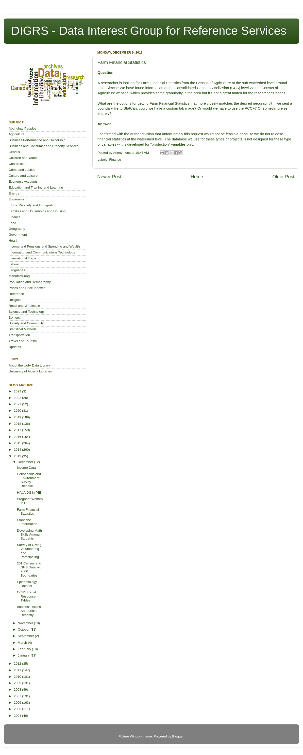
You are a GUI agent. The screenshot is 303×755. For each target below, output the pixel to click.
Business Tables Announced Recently (29, 611)
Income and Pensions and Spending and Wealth (44, 246)
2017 (18, 430)
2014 (18, 449)
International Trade (22, 258)
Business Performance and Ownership (37, 140)
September (26, 636)
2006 (18, 702)
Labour (14, 264)
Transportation (19, 335)
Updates (15, 347)
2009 (18, 683)
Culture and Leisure (23, 175)
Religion (15, 300)
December (26, 462)
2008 (18, 689)
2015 (18, 443)
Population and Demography (30, 282)
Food (12, 223)
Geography (17, 229)
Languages (17, 270)
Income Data (26, 467)
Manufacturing (19, 276)
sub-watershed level (258, 83)
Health (13, 240)
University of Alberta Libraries (30, 371)
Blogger (178, 736)
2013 (18, 456)
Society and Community (26, 323)
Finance (115, 159)
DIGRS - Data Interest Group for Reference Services (148, 30)
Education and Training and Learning (36, 187)
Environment (18, 199)
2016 (18, 437)
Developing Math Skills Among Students (29, 534)
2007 (18, 696)
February (25, 649)
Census (14, 152)
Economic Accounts (23, 181)
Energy (14, 193)
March (23, 642)
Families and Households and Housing (37, 211)
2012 (18, 663)
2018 (18, 424)
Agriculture (17, 134)
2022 (18, 398)
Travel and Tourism (23, 341)
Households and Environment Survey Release (29, 480)
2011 (18, 670)
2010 (18, 676)
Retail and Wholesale (24, 306)
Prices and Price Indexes (27, 288)
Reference (16, 294)
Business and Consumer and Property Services (44, 146)
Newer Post (109, 176)
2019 (18, 417)
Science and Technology (27, 311)
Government (18, 234)
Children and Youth (23, 158)
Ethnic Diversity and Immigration (32, 205)
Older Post (283, 176)
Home (197, 176)
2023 (18, 391)
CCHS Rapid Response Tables (26, 596)
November (26, 623)
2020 (18, 410)
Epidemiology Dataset (27, 584)
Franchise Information (27, 522)
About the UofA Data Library (29, 365)
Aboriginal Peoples (22, 128)
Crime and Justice (22, 170)
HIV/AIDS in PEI (29, 492)
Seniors (14, 317)
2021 (18, 404)
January (24, 655)
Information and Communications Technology (42, 252)
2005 (18, 709)
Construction (18, 164)
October (24, 629)
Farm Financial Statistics (28, 511)
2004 (18, 715)
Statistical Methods (22, 329)
